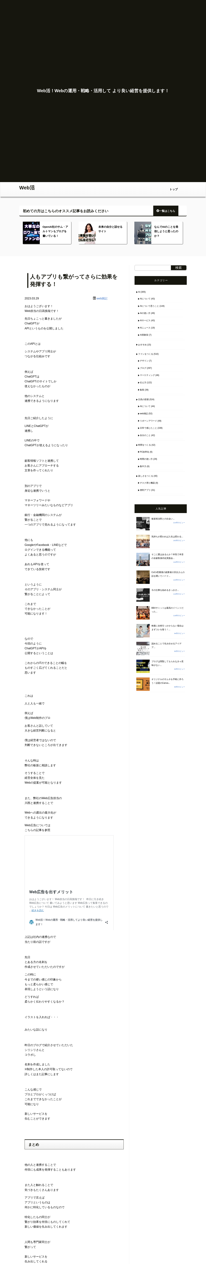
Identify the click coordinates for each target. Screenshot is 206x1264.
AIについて (145, 298)
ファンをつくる (145, 354)
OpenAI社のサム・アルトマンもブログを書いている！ (55, 231)
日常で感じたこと (148, 428)
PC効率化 (144, 452)
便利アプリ (145, 490)
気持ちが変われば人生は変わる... (167, 536)
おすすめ (142, 344)
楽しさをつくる (145, 476)
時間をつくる (144, 445)
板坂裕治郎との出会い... (163, 519)
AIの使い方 (145, 313)
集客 (142, 390)
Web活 (27, 187)
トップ (173, 189)
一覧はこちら (165, 210)
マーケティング (147, 375)
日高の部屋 (143, 399)
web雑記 (102, 298)
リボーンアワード (148, 421)
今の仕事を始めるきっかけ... (165, 590)
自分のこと (145, 435)
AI (139, 292)
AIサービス (145, 320)
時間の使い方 (146, 459)
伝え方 (143, 382)
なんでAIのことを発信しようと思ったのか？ (166, 231)
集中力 (143, 466)
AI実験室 (144, 335)
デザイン (144, 361)
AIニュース (145, 328)
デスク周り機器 (147, 483)
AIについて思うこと (149, 306)
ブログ (143, 368)
